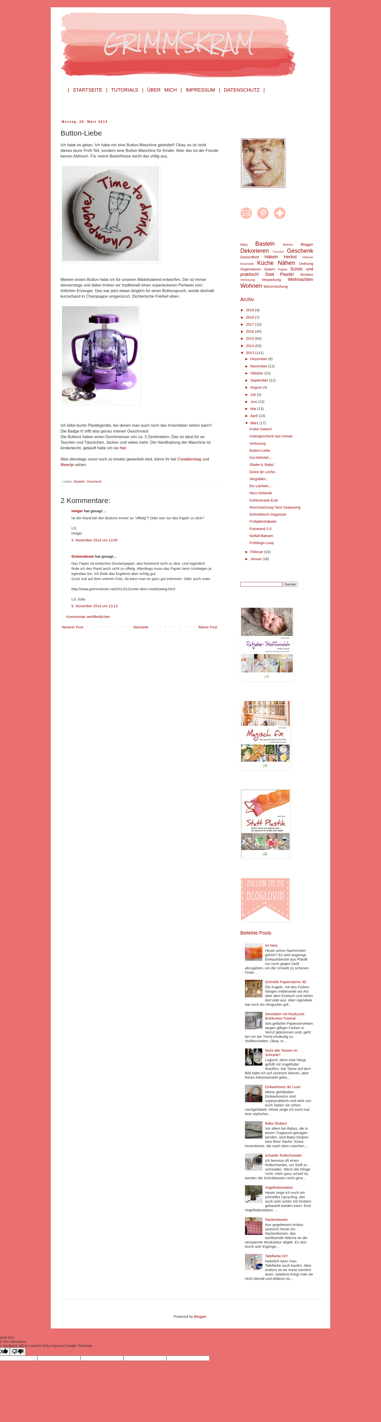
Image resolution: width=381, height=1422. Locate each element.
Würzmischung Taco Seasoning (275, 507)
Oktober (257, 373)
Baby (244, 244)
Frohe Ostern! (261, 429)
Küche (265, 263)
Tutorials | (127, 90)
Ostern (269, 269)
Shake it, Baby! (262, 464)
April (254, 416)
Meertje (68, 464)
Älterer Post (207, 627)
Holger (77, 511)
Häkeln (271, 256)
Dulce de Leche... (264, 472)
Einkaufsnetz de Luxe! (283, 1087)
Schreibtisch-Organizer (268, 514)
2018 (250, 317)
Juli (253, 394)
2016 (250, 331)
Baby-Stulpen (276, 1123)
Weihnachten (300, 279)
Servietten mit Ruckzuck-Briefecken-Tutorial (285, 1016)
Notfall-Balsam (261, 536)
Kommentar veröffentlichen (88, 617)
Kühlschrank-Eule (264, 500)
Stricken (306, 274)
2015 (250, 338)
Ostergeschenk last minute (271, 436)
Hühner (308, 257)
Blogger (307, 244)
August (256, 387)
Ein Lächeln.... (261, 486)
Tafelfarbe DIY (276, 1256)
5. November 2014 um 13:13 (94, 606)
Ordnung (306, 263)
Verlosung (247, 280)
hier (124, 448)
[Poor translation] (18, 1352)
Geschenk (94, 481)
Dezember (259, 359)
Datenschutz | (244, 90)
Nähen (286, 263)
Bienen (288, 244)
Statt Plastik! (279, 274)
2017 (250, 324)
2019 (250, 310)
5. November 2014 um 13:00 (94, 540)
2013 (250, 353)
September (259, 380)
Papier (282, 269)
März (255, 423)
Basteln (79, 481)
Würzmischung (276, 286)
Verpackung (271, 279)
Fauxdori (278, 251)
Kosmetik (247, 264)
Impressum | (203, 90)
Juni (254, 401)
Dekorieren (254, 250)
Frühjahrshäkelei (263, 521)
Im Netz (271, 945)
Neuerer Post (72, 627)
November (259, 366)
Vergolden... (259, 479)
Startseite (140, 627)
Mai (253, 409)
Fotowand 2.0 (261, 529)
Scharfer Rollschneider (283, 1155)
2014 (250, 346)
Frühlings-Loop (262, 543)
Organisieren (250, 269)
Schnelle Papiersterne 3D (285, 982)
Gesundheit (249, 257)
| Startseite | (87, 90)
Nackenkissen (276, 1219)
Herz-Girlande (261, 493)
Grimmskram (82, 556)
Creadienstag (189, 459)
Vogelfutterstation (279, 1187)
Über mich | (164, 90)
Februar (257, 552)
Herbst (290, 256)
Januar (256, 559)
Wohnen (251, 285)
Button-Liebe (260, 450)
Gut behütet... (261, 457)
